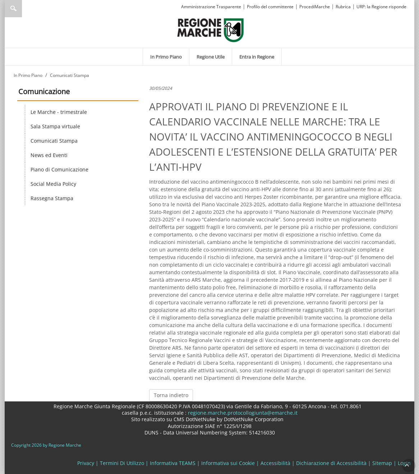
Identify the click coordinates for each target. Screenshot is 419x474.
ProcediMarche (314, 7)
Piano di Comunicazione (59, 169)
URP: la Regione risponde (381, 7)
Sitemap (382, 463)
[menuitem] (166, 56)
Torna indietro (171, 395)
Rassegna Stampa (52, 198)
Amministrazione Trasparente (211, 7)
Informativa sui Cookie (228, 463)
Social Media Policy (53, 183)
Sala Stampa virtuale (55, 126)
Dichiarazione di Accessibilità (331, 463)
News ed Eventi (49, 155)
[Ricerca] (27, 8)
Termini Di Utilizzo (122, 463)
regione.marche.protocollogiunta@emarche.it (242, 412)
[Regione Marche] (210, 29)
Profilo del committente (270, 7)
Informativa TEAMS (172, 463)
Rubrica (343, 7)
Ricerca (13, 8)
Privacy (85, 463)
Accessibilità (275, 463)
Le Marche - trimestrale (59, 112)
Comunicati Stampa (54, 140)
